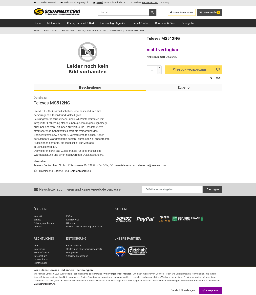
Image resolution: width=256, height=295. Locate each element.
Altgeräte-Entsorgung (77, 256)
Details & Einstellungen (183, 290)
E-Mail (100, 2)
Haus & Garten (140, 23)
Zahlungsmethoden (44, 223)
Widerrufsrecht (41, 252)
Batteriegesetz (73, 245)
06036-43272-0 (150, 2)
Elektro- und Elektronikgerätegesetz (84, 249)
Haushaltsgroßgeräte (112, 23)
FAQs (69, 216)
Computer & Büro (165, 23)
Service (37, 219)
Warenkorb (189, 69)
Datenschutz (40, 256)
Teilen (215, 77)
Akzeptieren (210, 290)
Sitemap (70, 223)
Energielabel (72, 252)
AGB (36, 245)
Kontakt (38, 216)
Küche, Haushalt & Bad (80, 23)
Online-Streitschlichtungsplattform (84, 226)
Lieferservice (72, 219)
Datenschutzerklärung (44, 284)
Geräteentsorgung (80, 171)
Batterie (58, 171)
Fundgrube (188, 23)
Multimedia (54, 23)
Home (37, 23)
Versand (38, 226)
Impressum (39, 249)
